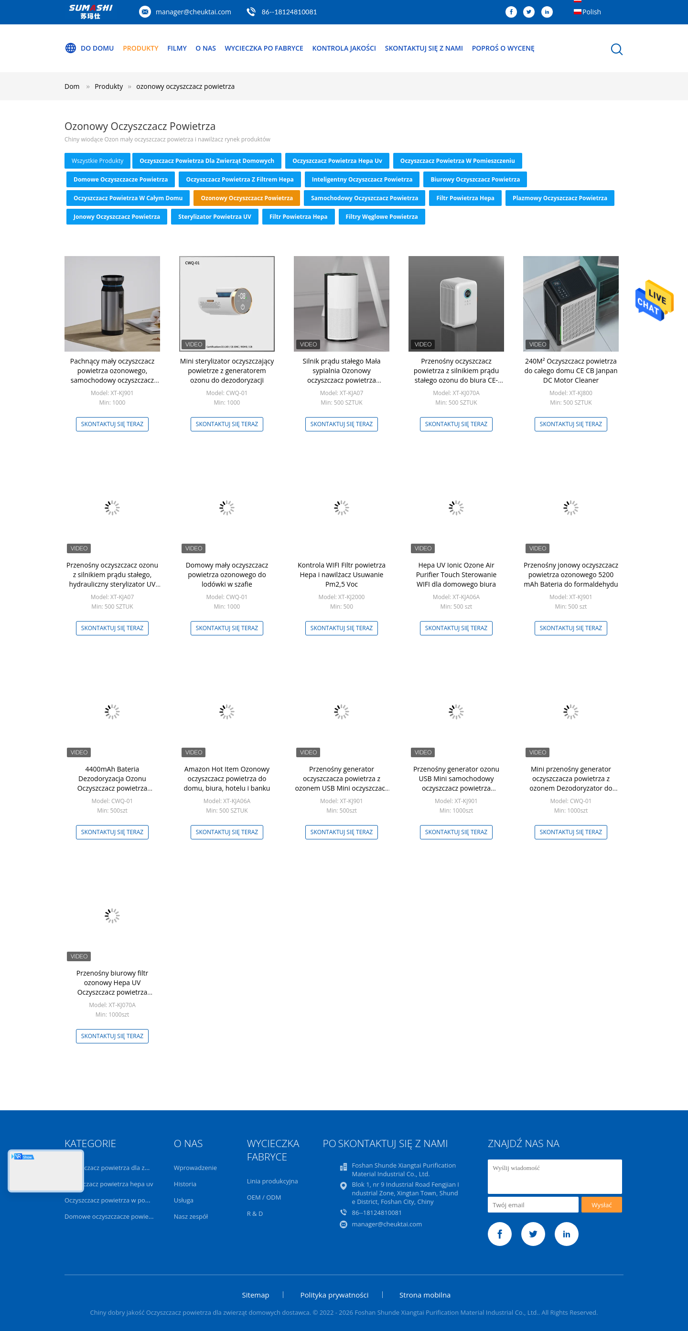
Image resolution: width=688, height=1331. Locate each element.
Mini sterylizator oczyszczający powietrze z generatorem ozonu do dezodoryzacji (227, 370)
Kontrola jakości (344, 48)
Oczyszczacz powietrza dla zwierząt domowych (207, 161)
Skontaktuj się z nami (424, 48)
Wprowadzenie (195, 1167)
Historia (185, 1184)
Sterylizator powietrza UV (214, 217)
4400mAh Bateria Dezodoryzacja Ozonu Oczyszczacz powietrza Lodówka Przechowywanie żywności (112, 788)
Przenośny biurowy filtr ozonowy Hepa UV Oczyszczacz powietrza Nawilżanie (112, 987)
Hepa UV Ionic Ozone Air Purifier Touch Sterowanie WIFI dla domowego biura (456, 574)
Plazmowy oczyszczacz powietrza (560, 198)
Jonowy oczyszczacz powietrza (117, 217)
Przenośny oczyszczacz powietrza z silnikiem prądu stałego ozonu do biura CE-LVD (456, 375)
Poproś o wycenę (503, 48)
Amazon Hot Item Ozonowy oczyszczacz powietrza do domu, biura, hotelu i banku (227, 778)
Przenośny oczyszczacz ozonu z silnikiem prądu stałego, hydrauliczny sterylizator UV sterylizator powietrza (112, 579)
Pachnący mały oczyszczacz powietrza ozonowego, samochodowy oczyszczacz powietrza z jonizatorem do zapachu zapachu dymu (112, 380)
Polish (591, 11)
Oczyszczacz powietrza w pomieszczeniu (457, 161)
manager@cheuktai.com (193, 11)
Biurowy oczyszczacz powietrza (475, 179)
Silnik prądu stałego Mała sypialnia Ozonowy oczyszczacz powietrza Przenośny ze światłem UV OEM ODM (341, 380)
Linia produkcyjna (272, 1181)
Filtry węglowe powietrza (382, 217)
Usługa (184, 1200)
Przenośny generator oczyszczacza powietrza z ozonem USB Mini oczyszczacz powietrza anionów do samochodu (341, 788)
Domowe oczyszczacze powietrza (121, 179)
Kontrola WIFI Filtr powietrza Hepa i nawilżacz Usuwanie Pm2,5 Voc (342, 574)
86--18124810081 (289, 12)
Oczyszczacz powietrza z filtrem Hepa (239, 179)
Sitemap (255, 1294)
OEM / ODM (264, 1197)
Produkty (140, 48)
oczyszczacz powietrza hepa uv (337, 161)
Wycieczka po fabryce (264, 48)
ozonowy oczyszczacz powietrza (185, 86)
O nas (205, 48)
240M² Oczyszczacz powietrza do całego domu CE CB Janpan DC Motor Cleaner (570, 370)
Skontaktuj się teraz (112, 424)
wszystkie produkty (97, 161)
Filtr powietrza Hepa (465, 198)
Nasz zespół (191, 1216)
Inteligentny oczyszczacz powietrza (362, 179)
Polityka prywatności (334, 1294)
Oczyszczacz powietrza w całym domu (128, 198)
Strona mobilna (425, 1294)
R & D (255, 1213)
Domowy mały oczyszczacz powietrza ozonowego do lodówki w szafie (227, 574)
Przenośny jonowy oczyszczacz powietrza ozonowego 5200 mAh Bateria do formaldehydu (571, 574)
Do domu (89, 48)
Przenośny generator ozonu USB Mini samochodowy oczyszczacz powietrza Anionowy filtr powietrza (456, 783)
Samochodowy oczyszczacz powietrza (364, 198)
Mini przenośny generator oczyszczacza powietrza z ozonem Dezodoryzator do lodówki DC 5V (570, 783)
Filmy (177, 48)
